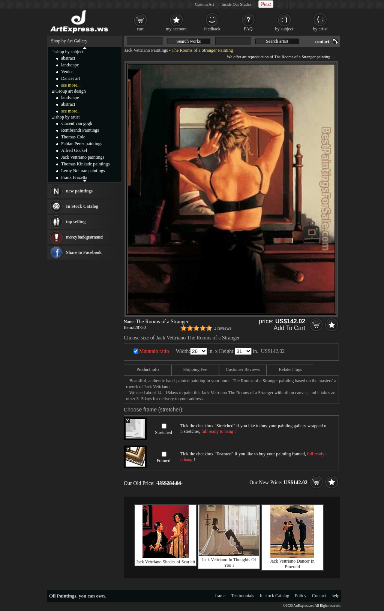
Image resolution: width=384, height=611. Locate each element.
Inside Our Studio (236, 4)
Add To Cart (289, 328)
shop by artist (68, 117)
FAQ (248, 29)
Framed (164, 460)
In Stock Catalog (82, 206)
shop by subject (70, 51)
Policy (300, 595)
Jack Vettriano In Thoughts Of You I (229, 562)
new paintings (79, 191)
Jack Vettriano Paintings (146, 50)
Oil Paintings (62, 596)
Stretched (163, 432)
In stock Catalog (275, 595)
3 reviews (222, 328)
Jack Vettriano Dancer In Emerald (292, 563)
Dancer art (70, 78)
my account (176, 29)
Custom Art (204, 4)
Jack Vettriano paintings (82, 157)
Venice (67, 71)
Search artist (277, 41)
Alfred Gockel (74, 150)
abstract (68, 58)
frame (220, 595)
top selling (76, 221)
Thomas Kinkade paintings (85, 164)
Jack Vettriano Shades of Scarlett (165, 561)
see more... (71, 85)
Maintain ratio (154, 351)
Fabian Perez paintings (81, 143)
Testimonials (242, 595)
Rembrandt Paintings (80, 130)
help (335, 595)
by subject (284, 29)
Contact (319, 595)
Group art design (71, 91)
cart (140, 29)
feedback (212, 29)
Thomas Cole (73, 137)
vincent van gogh (76, 123)
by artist (320, 29)
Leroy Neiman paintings (83, 170)
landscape (70, 65)
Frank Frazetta (74, 177)
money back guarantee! (84, 237)
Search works (189, 41)
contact (322, 41)
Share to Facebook (84, 252)
